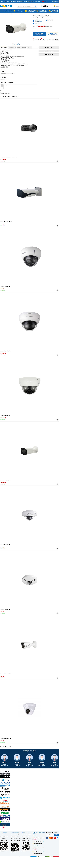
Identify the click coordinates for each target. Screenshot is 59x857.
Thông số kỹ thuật (12, 47)
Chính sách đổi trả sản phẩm (16, 838)
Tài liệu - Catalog (37, 1)
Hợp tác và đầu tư (3, 838)
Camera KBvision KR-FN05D (6, 544)
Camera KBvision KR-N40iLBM (6, 221)
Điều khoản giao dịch (25, 840)
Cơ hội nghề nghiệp (3, 840)
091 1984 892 (29, 765)
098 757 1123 (54, 765)
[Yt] (52, 838)
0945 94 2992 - (40, 841)
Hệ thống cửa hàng (23, 1)
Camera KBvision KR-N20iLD (6, 415)
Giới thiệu (1, 834)
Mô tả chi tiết (4, 47)
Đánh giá (29, 47)
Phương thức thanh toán (26, 838)
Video (11, 1)
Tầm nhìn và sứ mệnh (4, 836)
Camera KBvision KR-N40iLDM (6, 286)
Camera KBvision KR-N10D (6, 738)
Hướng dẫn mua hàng (55, 1)
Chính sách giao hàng (15, 834)
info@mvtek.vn (4, 766)
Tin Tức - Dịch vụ (6, 1)
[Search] (35, 6)
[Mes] (57, 838)
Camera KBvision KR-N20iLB (6, 480)
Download (24, 47)
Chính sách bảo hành (14, 836)
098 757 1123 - (40, 851)
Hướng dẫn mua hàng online (27, 834)
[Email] (50, 838)
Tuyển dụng (32, 1)
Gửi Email (56, 834)
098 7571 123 (17, 765)
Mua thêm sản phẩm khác (52, 34)
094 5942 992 (4, 765)
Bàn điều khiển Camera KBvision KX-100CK (9, 157)
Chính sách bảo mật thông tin (15, 841)
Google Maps (35, 839)
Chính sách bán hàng (25, 836)
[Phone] (55, 838)
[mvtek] (57, 161)
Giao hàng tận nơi (39, 34)
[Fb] (47, 838)
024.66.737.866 (41, 765)
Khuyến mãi (14, 1)
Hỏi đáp (18, 1)
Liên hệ (28, 1)
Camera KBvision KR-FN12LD (6, 609)
